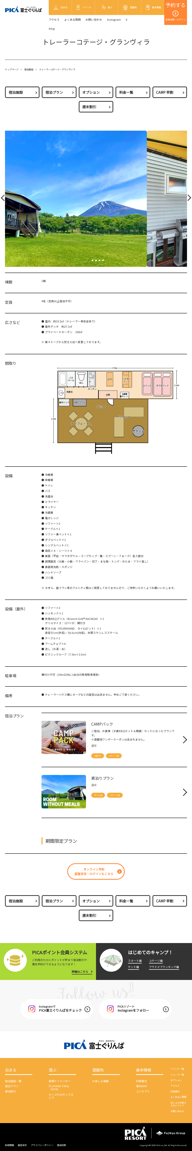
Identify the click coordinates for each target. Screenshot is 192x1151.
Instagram (114, 19)
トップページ (11, 69)
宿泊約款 (61, 1145)
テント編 (133, 967)
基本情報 (143, 1069)
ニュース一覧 (177, 1074)
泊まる (10, 1069)
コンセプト (143, 1091)
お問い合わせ (94, 19)
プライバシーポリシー (42, 1145)
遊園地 (98, 1069)
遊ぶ (52, 1069)
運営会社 (22, 1145)
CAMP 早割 (164, 92)
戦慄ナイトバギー (60, 1081)
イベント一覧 (177, 1068)
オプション (91, 92)
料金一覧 (126, 92)
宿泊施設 (28, 69)
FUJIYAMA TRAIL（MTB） (59, 1087)
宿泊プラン (54, 92)
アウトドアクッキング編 (164, 967)
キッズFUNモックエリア (61, 1096)
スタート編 (135, 960)
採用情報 (9, 1145)
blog (52, 28)
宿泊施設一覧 (13, 1081)
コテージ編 (156, 960)
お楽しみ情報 (100, 1081)
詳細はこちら (80, 971)
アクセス (54, 19)
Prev (4, 198)
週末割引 (89, 106)
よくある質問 (72, 19)
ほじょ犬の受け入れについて (178, 1104)
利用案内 (141, 1081)
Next (188, 198)
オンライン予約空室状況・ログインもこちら (94, 871)
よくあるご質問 (178, 1097)
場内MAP (141, 1086)
